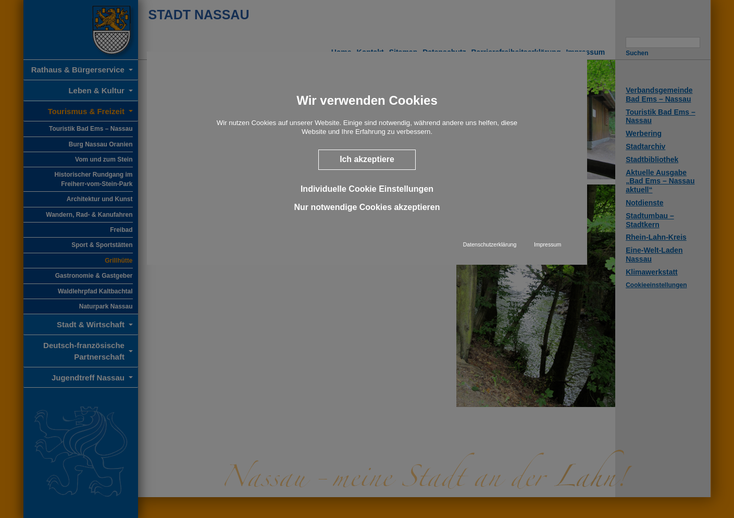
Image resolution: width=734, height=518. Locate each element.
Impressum (547, 244)
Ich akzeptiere (367, 159)
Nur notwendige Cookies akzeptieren (367, 207)
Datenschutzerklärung (490, 244)
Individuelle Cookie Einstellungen (367, 188)
